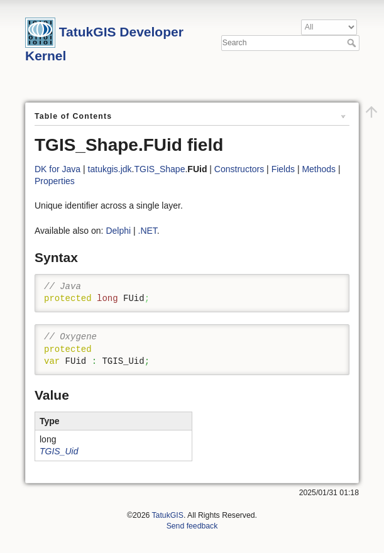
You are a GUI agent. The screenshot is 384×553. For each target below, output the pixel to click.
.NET (147, 231)
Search (353, 42)
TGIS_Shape (159, 169)
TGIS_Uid (59, 451)
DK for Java (57, 169)
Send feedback (192, 526)
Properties (55, 181)
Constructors (239, 169)
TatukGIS (167, 515)
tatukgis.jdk (110, 169)
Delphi (118, 231)
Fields (283, 169)
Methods (319, 169)
